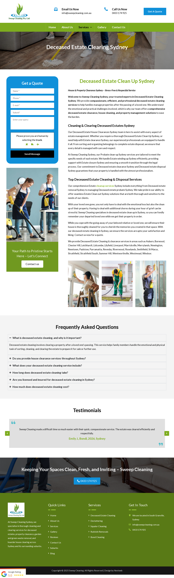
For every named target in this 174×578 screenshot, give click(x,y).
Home (52, 27)
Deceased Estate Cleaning (103, 516)
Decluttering (97, 521)
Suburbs (54, 548)
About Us (67, 27)
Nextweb (118, 571)
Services (85, 27)
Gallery (102, 27)
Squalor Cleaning (99, 526)
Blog (52, 554)
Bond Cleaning (97, 537)
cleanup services (105, 185)
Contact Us (118, 27)
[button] (85, 27)
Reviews (54, 537)
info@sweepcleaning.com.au (76, 13)
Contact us (32, 264)
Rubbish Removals (99, 532)
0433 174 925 (119, 13)
